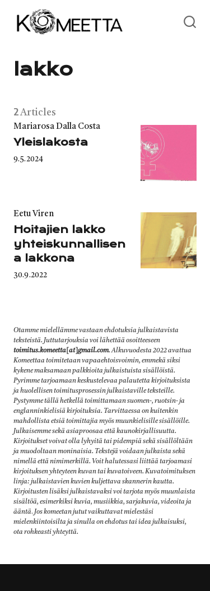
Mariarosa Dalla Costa (56, 127)
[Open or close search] (190, 22)
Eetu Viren (33, 214)
